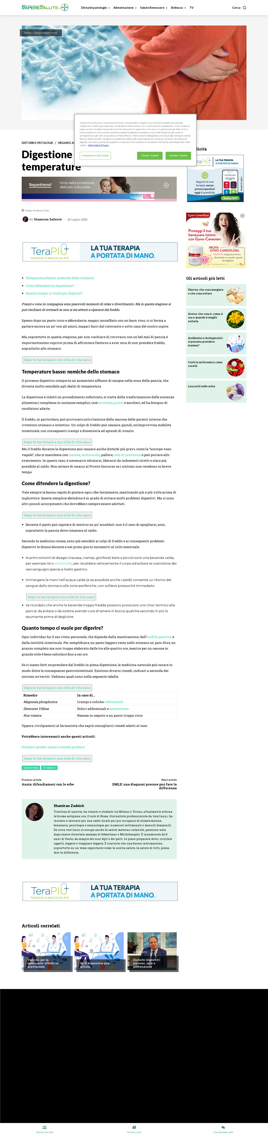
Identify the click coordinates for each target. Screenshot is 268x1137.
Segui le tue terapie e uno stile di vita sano (57, 360)
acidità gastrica (159, 637)
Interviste (140, 952)
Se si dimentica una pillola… (94, 964)
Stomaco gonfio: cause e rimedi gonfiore (53, 747)
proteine (105, 402)
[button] (239, 7)
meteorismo (119, 708)
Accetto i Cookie (178, 155)
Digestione (31, 767)
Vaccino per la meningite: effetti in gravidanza (42, 963)
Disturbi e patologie (45, 32)
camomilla (63, 563)
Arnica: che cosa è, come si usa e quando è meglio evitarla (205, 317)
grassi (118, 402)
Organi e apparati (71, 142)
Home (28, 32)
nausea (74, 455)
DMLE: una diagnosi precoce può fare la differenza (144, 786)
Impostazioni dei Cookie (95, 155)
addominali (113, 702)
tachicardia (90, 455)
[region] (135, 140)
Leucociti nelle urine (201, 386)
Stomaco (49, 767)
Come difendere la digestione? (50, 285)
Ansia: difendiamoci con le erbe (48, 784)
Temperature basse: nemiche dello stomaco (60, 278)
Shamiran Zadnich (48, 219)
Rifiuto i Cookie (149, 155)
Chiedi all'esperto (38, 952)
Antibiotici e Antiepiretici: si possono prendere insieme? (205, 341)
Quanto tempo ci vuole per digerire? (54, 293)
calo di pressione (127, 455)
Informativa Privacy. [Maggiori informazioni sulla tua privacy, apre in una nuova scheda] (98, 145)
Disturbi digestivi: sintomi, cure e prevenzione (146, 963)
